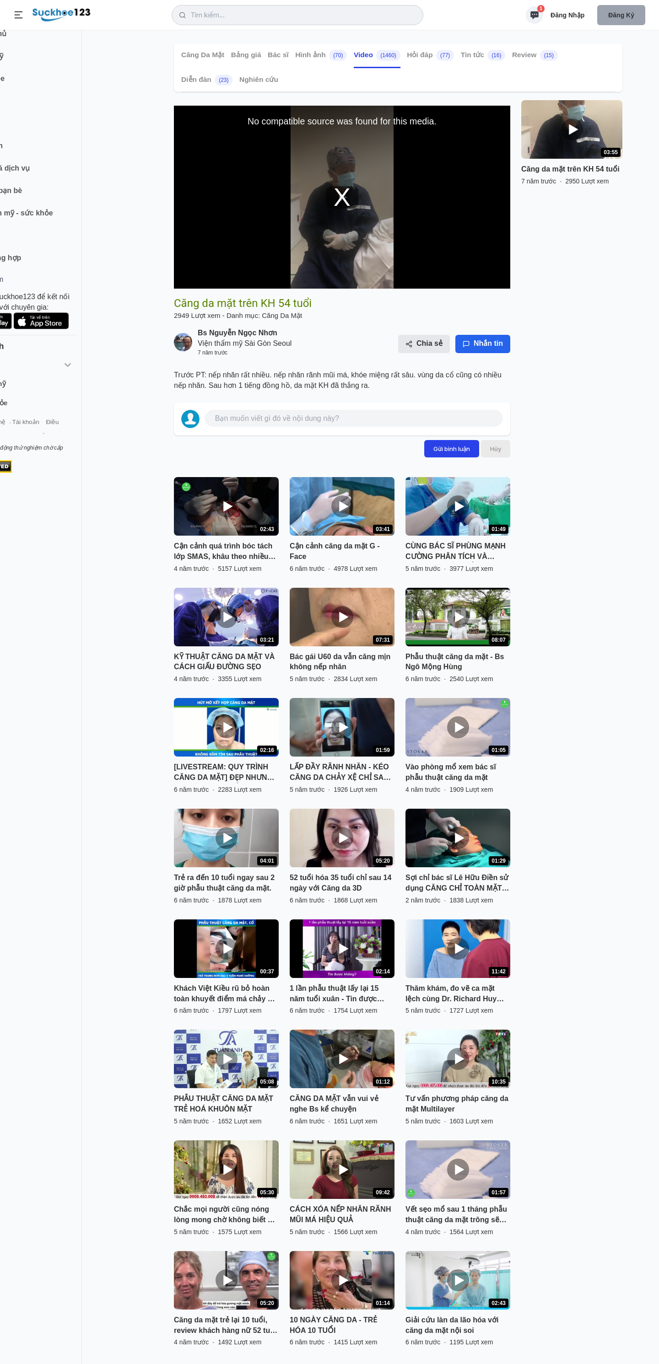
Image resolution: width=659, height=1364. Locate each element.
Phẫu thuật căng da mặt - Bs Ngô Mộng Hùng (454, 662)
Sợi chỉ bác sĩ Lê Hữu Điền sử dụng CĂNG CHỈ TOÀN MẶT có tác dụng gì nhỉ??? (457, 884)
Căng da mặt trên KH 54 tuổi (570, 169)
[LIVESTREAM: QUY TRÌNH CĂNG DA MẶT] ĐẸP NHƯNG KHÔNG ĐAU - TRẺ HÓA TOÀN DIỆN (223, 773)
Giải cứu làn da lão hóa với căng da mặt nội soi (451, 1325)
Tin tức (483, 55)
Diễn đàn (206, 80)
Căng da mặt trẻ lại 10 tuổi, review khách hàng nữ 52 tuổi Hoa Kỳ (225, 1326)
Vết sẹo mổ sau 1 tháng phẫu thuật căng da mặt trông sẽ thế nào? (456, 1215)
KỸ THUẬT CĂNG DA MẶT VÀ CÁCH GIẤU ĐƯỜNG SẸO (224, 662)
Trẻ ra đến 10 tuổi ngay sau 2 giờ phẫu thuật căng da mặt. (224, 883)
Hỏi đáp (430, 55)
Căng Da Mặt (202, 55)
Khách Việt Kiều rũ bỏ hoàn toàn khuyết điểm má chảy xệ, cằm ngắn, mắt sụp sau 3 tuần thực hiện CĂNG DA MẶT (226, 994)
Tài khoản (81, 433)
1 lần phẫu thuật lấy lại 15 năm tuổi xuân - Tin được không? (334, 994)
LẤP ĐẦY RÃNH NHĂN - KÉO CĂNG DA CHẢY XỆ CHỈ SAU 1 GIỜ (339, 773)
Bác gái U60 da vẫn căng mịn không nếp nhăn (340, 662)
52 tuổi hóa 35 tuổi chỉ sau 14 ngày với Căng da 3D (340, 883)
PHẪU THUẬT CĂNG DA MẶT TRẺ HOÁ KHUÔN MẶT (223, 1104)
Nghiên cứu (258, 79)
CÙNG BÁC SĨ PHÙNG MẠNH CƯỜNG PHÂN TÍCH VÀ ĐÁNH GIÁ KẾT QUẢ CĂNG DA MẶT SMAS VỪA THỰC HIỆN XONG (455, 552)
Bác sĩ (278, 55)
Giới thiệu (21, 433)
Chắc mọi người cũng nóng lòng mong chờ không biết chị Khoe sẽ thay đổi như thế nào (226, 1215)
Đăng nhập (567, 15)
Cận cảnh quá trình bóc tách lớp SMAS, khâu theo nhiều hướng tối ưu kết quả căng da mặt (225, 552)
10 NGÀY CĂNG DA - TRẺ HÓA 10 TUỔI (333, 1325)
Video (377, 55)
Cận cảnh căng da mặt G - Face (335, 551)
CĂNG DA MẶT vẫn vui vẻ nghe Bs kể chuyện (334, 1104)
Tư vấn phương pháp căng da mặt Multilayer (456, 1104)
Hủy (495, 448)
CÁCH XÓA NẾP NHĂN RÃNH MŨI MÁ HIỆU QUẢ (340, 1214)
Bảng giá (246, 55)
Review (535, 55)
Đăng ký (621, 15)
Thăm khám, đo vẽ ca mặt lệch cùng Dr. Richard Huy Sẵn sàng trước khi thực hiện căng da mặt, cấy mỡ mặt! (456, 994)
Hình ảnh (321, 55)
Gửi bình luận (451, 448)
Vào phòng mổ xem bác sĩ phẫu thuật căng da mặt (450, 772)
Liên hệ (51, 433)
